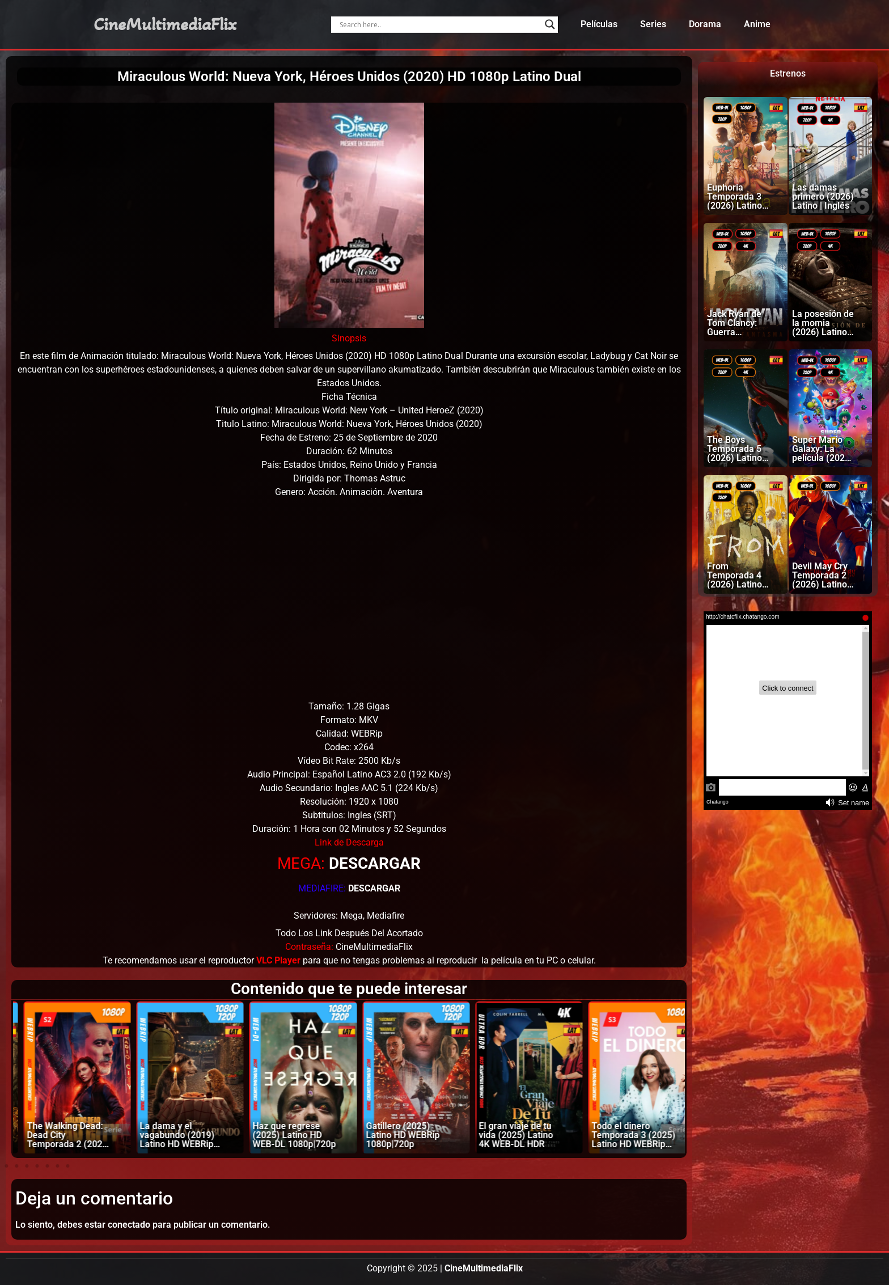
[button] (6, 1166)
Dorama (705, 24)
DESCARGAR (375, 863)
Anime (757, 24)
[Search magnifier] (550, 24)
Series (653, 24)
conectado (129, 1224)
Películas (599, 24)
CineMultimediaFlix (165, 24)
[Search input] (439, 24)
